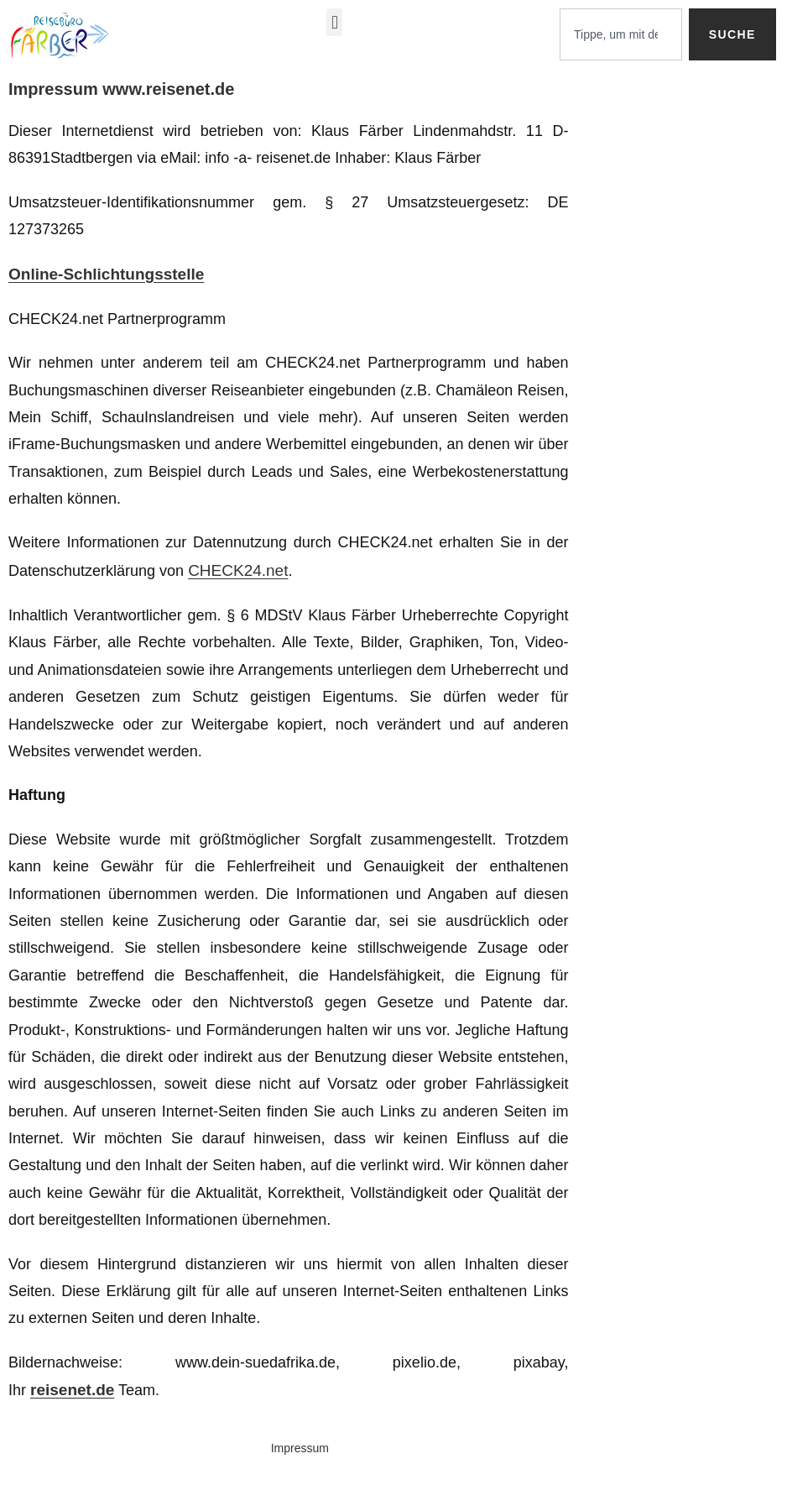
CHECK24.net (238, 570)
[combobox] (621, 34)
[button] (334, 22)
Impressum (300, 1448)
